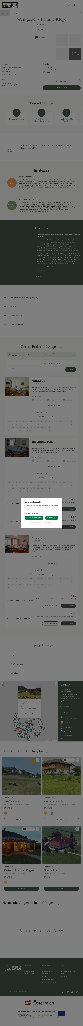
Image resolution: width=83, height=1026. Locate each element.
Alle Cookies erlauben (34, 517)
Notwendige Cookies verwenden (41, 522)
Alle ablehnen (51, 517)
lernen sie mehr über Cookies (31, 513)
